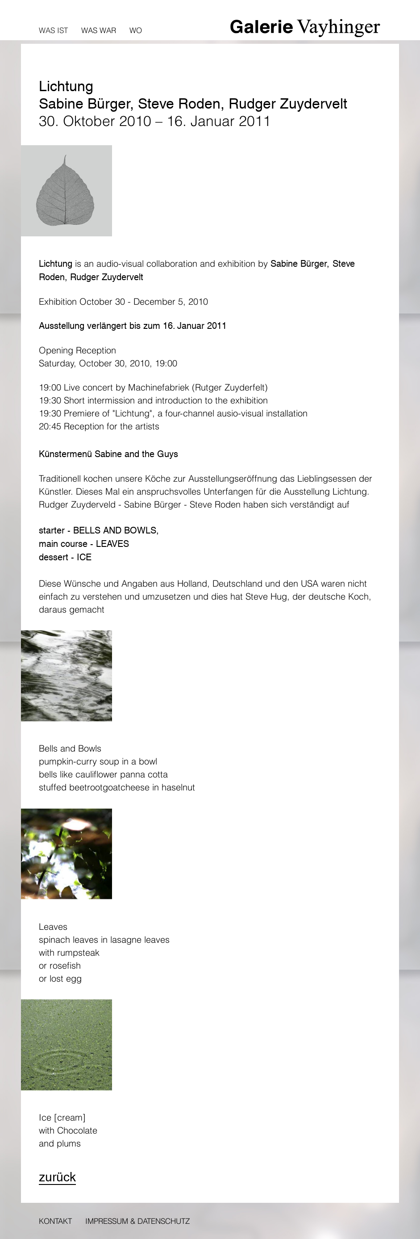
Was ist (53, 30)
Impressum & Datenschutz (137, 1221)
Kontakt (55, 1221)
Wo (135, 30)
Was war (98, 30)
